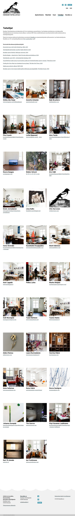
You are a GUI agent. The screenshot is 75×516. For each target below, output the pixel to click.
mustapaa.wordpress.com (9, 319)
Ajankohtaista (39, 15)
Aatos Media (12, 515)
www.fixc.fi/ (6, 462)
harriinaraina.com (54, 355)
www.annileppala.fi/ (8, 284)
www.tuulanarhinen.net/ (32, 319)
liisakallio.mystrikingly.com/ (33, 211)
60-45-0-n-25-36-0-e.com (32, 174)
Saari (54, 15)
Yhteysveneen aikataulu (9, 505)
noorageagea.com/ (8, 174)
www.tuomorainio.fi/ (54, 319)
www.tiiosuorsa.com (31, 425)
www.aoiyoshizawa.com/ (32, 462)
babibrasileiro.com (54, 102)
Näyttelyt (48, 15)
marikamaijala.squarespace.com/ (57, 284)
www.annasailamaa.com (9, 390)
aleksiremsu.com (7, 355)
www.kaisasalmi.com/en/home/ (34, 390)
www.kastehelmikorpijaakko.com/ (34, 247)
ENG (67, 8)
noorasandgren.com (54, 390)
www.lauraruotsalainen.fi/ (32, 355)
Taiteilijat (60, 15)
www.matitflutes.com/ (54, 247)
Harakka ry (68, 15)
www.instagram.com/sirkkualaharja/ (12, 102)
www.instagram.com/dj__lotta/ (34, 137)
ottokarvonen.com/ (54, 211)
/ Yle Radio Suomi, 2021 (26, 69)
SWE (71, 8)
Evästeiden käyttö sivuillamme (62, 496)
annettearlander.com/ (31, 102)
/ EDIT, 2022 (13, 66)
